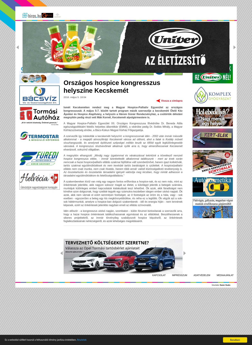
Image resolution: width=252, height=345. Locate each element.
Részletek (89, 340)
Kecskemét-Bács (55, 41)
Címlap (31, 41)
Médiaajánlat (225, 326)
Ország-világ (84, 41)
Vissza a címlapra (171, 151)
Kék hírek (108, 41)
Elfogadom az (148, 28)
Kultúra (128, 41)
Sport (145, 41)
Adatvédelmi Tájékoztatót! (156, 28)
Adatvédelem (202, 326)
